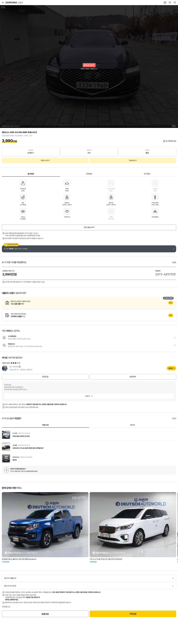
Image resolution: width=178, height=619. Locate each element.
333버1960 (14, 2)
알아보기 (89, 302)
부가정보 (147, 174)
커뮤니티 (45, 425)
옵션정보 (31, 174)
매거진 (132, 425)
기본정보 (89, 174)
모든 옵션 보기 (89, 227)
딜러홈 (170, 368)
